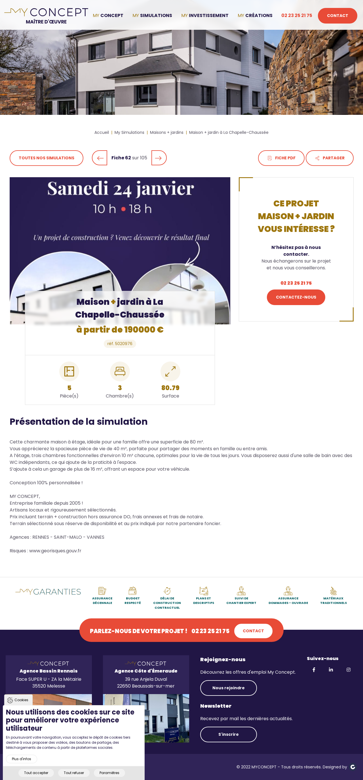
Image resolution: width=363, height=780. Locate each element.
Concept (111, 15)
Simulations (156, 15)
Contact (337, 15)
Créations (259, 15)
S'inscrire (228, 734)
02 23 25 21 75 (296, 15)
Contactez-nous (296, 297)
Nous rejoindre (228, 688)
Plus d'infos (21, 767)
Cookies (21, 708)
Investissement (209, 15)
